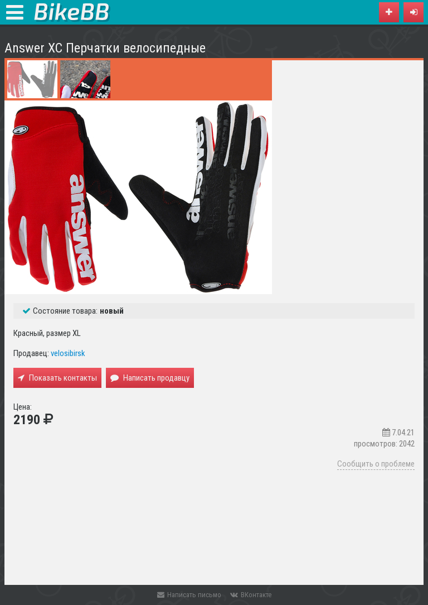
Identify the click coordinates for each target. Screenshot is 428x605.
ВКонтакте (250, 594)
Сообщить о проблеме (376, 464)
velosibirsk (68, 353)
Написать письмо (189, 594)
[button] (413, 12)
